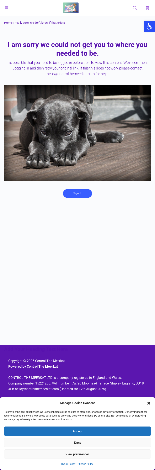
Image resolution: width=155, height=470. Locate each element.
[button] (149, 403)
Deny (77, 443)
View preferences (77, 454)
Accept (77, 431)
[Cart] (147, 8)
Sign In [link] (77, 193)
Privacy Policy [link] (67, 464)
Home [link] (8, 22)
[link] (149, 26)
